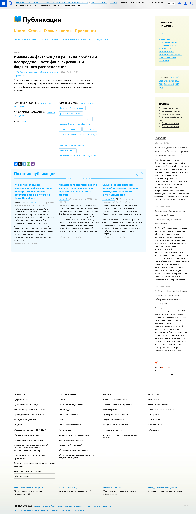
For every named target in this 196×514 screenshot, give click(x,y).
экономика (164, 60)
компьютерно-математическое (166, 49)
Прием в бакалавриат (69, 414)
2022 (177, 80)
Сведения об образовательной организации (29, 457)
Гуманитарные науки (171, 107)
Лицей (62, 399)
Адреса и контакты (42, 506)
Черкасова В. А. (20, 75)
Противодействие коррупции (29, 439)
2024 (166, 80)
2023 (171, 80)
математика (164, 54)
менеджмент (176, 54)
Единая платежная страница (27, 470)
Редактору (185, 505)
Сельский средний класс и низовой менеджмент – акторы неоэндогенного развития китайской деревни (120, 189)
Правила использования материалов (77, 39)
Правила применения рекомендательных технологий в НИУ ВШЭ (43, 510)
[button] (67, 178)
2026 (177, 77)
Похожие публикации (35, 173)
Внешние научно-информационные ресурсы (120, 436)
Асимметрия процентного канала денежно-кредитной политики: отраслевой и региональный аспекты (78, 189)
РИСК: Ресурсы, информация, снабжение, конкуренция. (37, 72)
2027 (171, 77)
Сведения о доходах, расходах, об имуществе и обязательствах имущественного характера (31, 447)
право (162, 57)
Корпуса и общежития (25, 419)
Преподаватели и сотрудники (29, 414)
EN (173, 3)
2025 (161, 80)
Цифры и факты (21, 399)
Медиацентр (154, 419)
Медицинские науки (171, 113)
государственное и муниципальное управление (168, 35)
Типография (153, 414)
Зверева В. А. (64, 199)
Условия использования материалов (67, 506)
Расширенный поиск (49, 39)
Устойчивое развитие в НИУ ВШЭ (30, 409)
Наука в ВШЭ (102, 39)
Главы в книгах (58, 30)
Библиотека (153, 399)
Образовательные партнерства (74, 449)
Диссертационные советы (116, 414)
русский (25, 121)
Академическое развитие (115, 424)
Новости (160, 137)
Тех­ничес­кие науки (170, 126)
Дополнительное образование (74, 434)
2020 (166, 84)
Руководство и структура (26, 404)
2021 (161, 84)
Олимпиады (64, 409)
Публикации (42, 19)
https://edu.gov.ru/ (68, 487)
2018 (177, 84)
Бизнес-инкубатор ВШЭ (70, 444)
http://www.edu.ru (112, 487)
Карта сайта (79, 510)
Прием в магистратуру (70, 424)
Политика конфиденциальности (99, 506)
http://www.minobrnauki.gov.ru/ (29, 487)
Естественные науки (171, 110)
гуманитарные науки (168, 41)
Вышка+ (62, 419)
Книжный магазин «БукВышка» (162, 409)
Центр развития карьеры (71, 439)
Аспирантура (65, 429)
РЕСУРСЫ (153, 394)
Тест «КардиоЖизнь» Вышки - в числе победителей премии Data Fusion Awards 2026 (172, 151)
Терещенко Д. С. (37, 202)
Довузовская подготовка (71, 404)
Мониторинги (110, 409)
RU (169, 3)
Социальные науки (170, 123)
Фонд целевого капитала (26, 434)
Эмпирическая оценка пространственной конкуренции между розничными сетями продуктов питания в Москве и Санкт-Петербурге (33, 191)
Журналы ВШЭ (155, 424)
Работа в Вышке (21, 475)
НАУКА (107, 394)
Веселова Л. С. (108, 199)
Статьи (34, 30)
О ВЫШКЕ (19, 394)
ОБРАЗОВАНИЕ (67, 394)
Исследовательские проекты (117, 404)
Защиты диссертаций (113, 419)
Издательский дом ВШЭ (159, 404)
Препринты (85, 30)
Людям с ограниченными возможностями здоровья (34, 464)
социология (170, 57)
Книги (19, 30)
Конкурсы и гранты (112, 429)
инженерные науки (167, 44)
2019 (171, 84)
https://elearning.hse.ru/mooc (162, 487)
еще (161, 87)
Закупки (18, 424)
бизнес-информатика (168, 29)
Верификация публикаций (25, 39)
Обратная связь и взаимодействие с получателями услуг (76, 456)
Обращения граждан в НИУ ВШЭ (30, 429)
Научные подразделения (115, 399)
